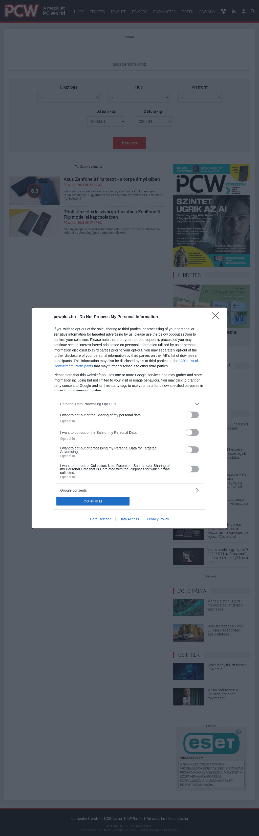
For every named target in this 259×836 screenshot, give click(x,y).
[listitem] (129, 404)
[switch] (192, 415)
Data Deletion (101, 519)
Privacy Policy (158, 519)
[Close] (217, 317)
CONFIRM (92, 501)
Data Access (129, 519)
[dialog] (129, 418)
